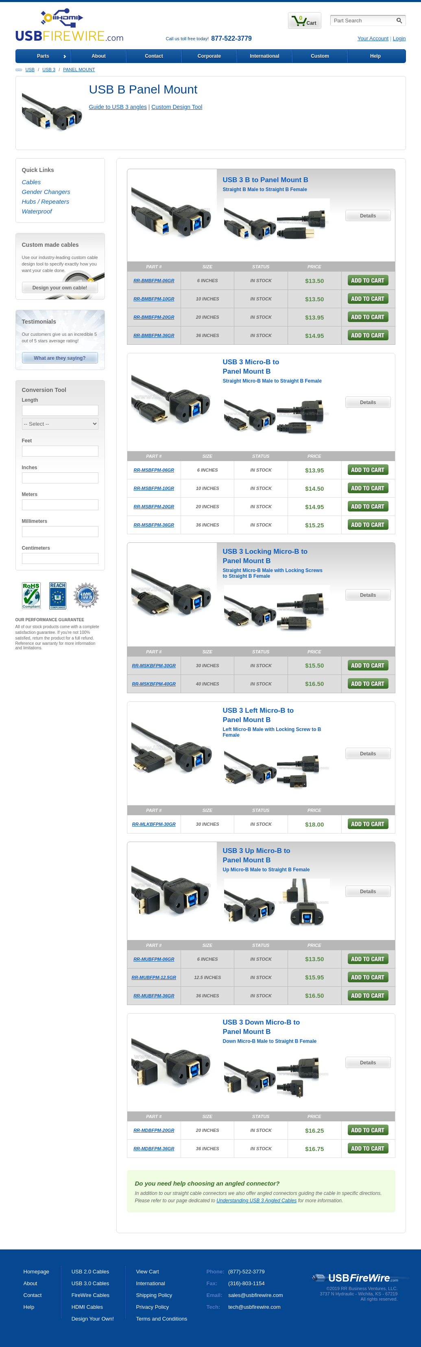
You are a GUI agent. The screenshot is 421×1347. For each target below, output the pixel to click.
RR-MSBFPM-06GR (153, 470)
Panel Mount (79, 69)
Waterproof (37, 211)
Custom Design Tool (176, 107)
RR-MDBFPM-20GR (153, 1130)
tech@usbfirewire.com (254, 1307)
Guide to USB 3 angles (118, 107)
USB (30, 69)
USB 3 (48, 69)
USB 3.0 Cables (90, 1283)
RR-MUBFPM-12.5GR (154, 977)
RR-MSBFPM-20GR (153, 506)
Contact (154, 56)
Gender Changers (46, 191)
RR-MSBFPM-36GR (153, 524)
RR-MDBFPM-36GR (153, 1148)
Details (368, 216)
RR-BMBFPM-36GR (153, 335)
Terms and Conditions (161, 1319)
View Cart (147, 1272)
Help (375, 56)
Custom (320, 56)
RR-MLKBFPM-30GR (154, 824)
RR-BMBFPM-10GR (153, 298)
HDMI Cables (87, 1307)
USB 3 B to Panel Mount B (266, 180)
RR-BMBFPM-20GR (153, 317)
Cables (31, 181)
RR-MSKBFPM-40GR (154, 683)
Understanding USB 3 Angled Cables (256, 1200)
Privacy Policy (152, 1307)
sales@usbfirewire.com (255, 1295)
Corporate (209, 56)
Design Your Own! (93, 1319)
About (99, 56)
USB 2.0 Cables (90, 1272)
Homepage (37, 1272)
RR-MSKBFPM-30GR (154, 665)
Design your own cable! (60, 288)
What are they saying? (59, 358)
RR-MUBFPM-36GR (153, 995)
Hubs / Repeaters (46, 201)
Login (399, 38)
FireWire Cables (90, 1295)
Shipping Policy (154, 1295)
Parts (43, 56)
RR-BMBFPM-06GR (153, 280)
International (264, 56)
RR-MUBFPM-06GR (153, 959)
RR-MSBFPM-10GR (153, 488)
